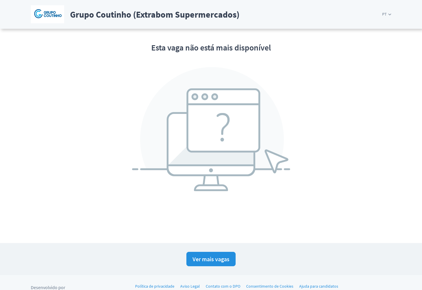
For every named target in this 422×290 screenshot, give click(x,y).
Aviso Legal (190, 286)
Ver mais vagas (211, 259)
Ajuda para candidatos (318, 286)
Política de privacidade (154, 286)
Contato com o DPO (223, 286)
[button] (386, 14)
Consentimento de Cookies (269, 286)
